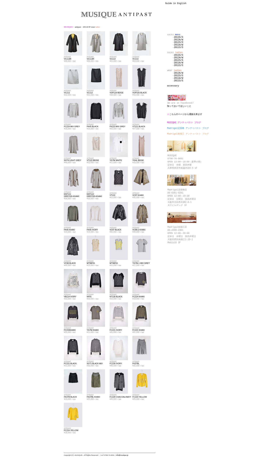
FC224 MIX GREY (72, 127)
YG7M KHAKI (93, 330)
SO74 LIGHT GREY (72, 161)
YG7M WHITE (116, 161)
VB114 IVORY (70, 297)
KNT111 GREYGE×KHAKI (71, 196)
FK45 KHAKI (69, 230)
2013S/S (178, 38)
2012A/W (178, 41)
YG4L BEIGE (138, 161)
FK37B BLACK (70, 397)
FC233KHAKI (70, 330)
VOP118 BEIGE (116, 93)
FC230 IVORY (116, 364)
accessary (173, 97)
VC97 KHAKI (138, 196)
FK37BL (136, 364)
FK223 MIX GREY (117, 127)
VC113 (113, 59)
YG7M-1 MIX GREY (141, 264)
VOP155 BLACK (139, 93)
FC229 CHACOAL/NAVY (120, 397)
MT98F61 (91, 264)
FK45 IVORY (92, 230)
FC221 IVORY (116, 330)
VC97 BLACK (115, 230)
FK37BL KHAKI (93, 397)
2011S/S (178, 51)
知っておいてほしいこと (179, 120)
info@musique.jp (122, 456)
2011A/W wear (91, 27)
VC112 (67, 93)
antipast (78, 27)
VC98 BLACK (70, 264)
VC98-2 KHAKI (138, 230)
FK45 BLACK (92, 127)
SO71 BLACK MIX (95, 364)
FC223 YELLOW (139, 397)
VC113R (67, 59)
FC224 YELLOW (71, 431)
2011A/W (178, 48)
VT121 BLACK (138, 127)
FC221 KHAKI (138, 330)
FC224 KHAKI (138, 297)
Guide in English (175, 3)
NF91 (89, 297)
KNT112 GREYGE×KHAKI (94, 196)
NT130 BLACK (116, 297)
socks (173, 35)
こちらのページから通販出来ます (184, 129)
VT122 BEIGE (93, 161)
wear (174, 79)
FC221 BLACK (70, 364)
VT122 (112, 196)
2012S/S (178, 44)
